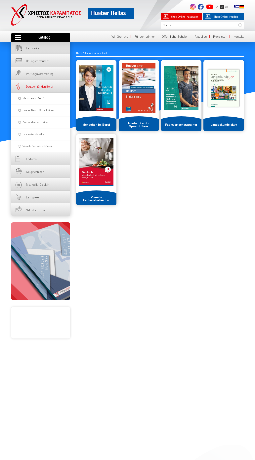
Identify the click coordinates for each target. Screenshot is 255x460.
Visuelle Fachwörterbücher (37, 146)
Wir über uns (119, 36)
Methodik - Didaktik (37, 184)
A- (217, 6)
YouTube (210, 7)
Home (79, 53)
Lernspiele (32, 197)
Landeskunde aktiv (33, 134)
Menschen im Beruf (33, 98)
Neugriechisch (35, 172)
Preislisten (220, 36)
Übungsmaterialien (38, 61)
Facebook (201, 7)
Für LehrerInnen (145, 36)
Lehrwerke (32, 48)
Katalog (44, 37)
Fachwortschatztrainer (35, 122)
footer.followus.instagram (193, 7)
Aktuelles (201, 36)
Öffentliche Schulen (175, 36)
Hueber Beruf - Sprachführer (38, 110)
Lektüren (31, 159)
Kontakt (239, 36)
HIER (40, 261)
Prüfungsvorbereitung (40, 74)
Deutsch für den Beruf (39, 86)
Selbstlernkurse (35, 210)
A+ (227, 6)
